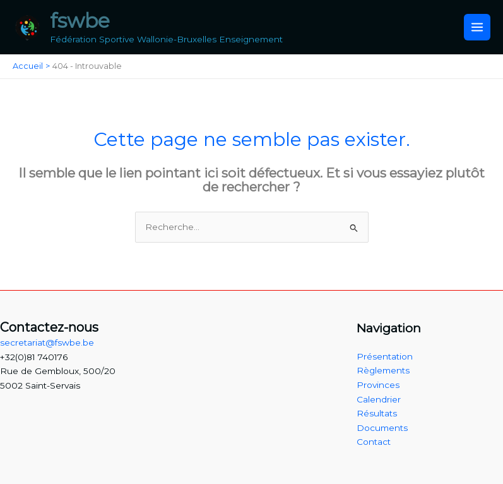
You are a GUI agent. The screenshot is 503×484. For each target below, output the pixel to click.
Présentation (385, 356)
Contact (374, 442)
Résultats (377, 413)
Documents (382, 428)
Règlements (383, 370)
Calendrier (379, 399)
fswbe (80, 20)
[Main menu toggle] (477, 27)
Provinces (378, 385)
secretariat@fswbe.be (47, 342)
